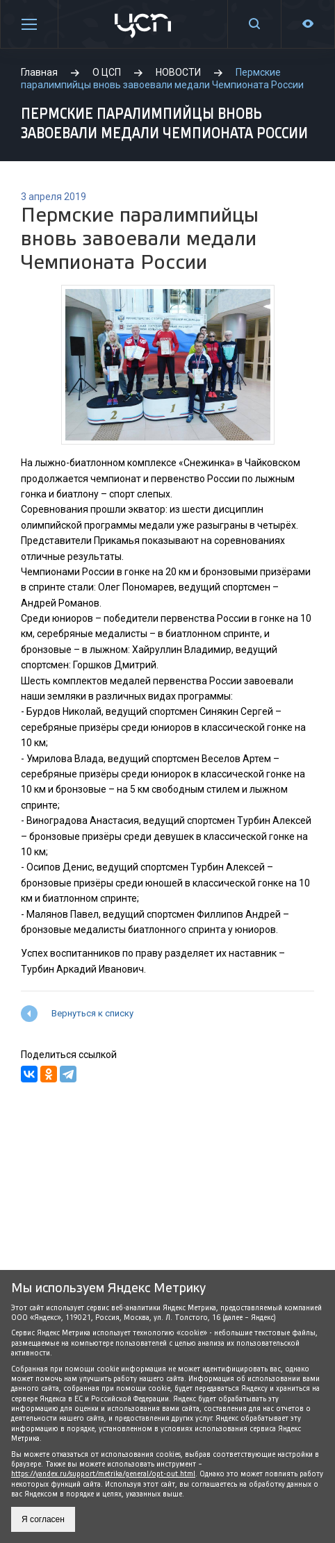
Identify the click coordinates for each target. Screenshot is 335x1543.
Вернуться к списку (92, 1013)
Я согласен (43, 1519)
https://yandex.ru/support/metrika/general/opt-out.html (103, 1474)
